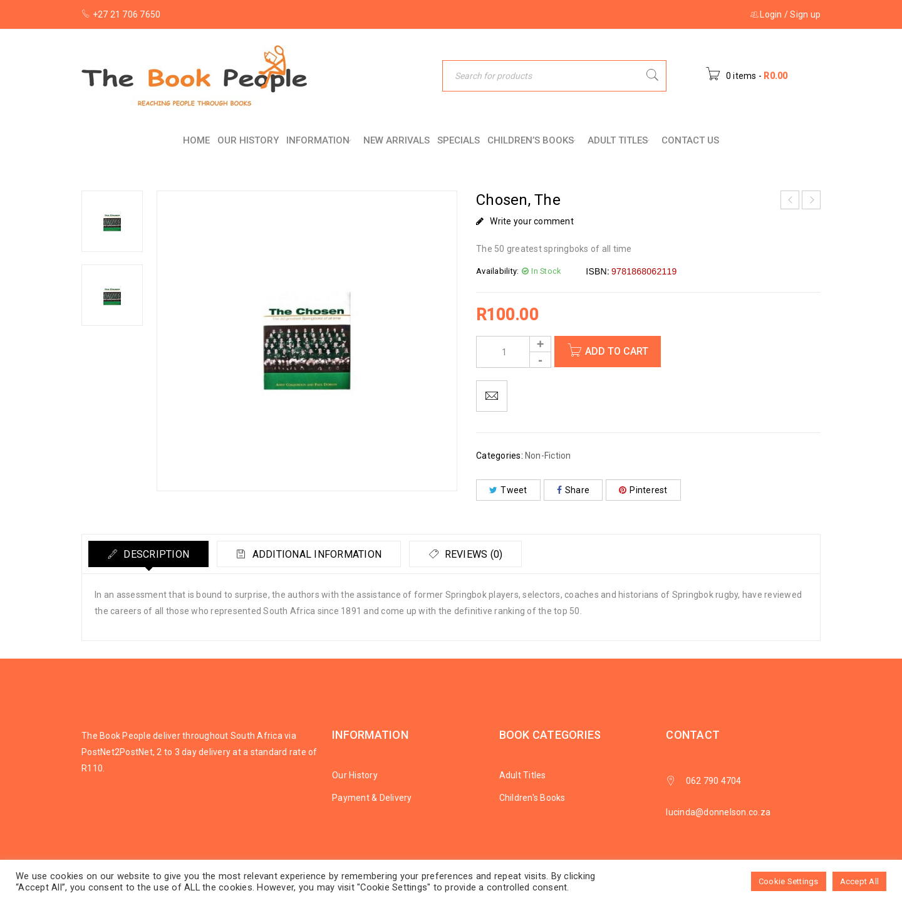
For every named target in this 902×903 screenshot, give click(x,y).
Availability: (497, 271)
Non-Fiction (548, 456)
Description (155, 554)
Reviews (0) (472, 554)
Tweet (508, 490)
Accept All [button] (859, 881)
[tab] (148, 554)
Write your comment (532, 221)
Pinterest (643, 490)
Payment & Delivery (372, 798)
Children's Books (532, 798)
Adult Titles (522, 775)
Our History (355, 775)
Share (573, 490)
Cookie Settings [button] (789, 881)
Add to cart (616, 351)
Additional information (316, 554)
